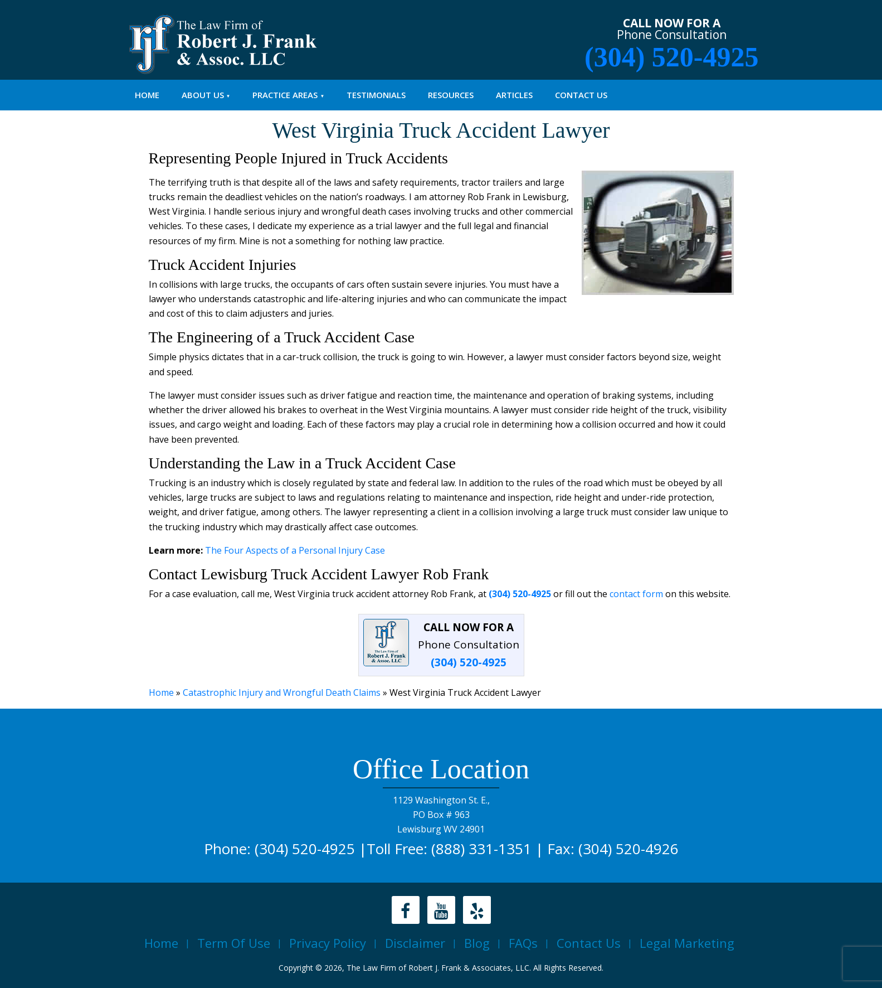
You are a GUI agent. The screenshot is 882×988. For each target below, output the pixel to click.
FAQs (523, 942)
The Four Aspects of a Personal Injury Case (295, 550)
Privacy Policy (327, 942)
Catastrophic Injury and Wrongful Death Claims (282, 692)
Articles (514, 94)
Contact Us (581, 94)
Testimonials (376, 94)
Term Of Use (233, 942)
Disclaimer (415, 942)
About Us (203, 94)
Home (147, 94)
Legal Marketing (687, 942)
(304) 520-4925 (671, 56)
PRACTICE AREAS (285, 94)
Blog (477, 942)
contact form (636, 594)
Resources (451, 94)
